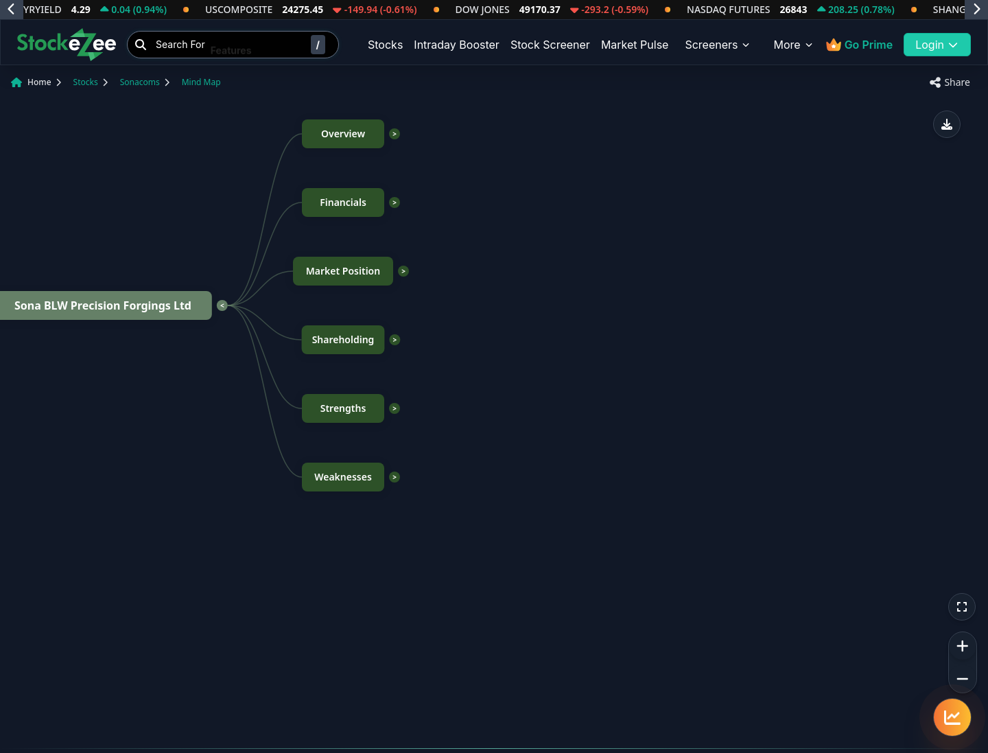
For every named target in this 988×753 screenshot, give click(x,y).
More (793, 44)
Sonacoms (140, 82)
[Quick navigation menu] (952, 717)
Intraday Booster (456, 44)
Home (39, 82)
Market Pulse (635, 44)
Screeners (718, 44)
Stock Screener (550, 44)
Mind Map (201, 82)
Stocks (385, 44)
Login (937, 44)
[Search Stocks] (233, 44)
